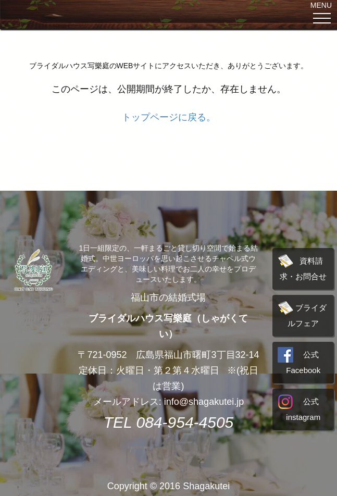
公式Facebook (298, 361)
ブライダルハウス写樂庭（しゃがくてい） (168, 326)
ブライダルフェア (303, 314)
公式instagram (298, 407)
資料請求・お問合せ (303, 267)
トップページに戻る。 (169, 117)
